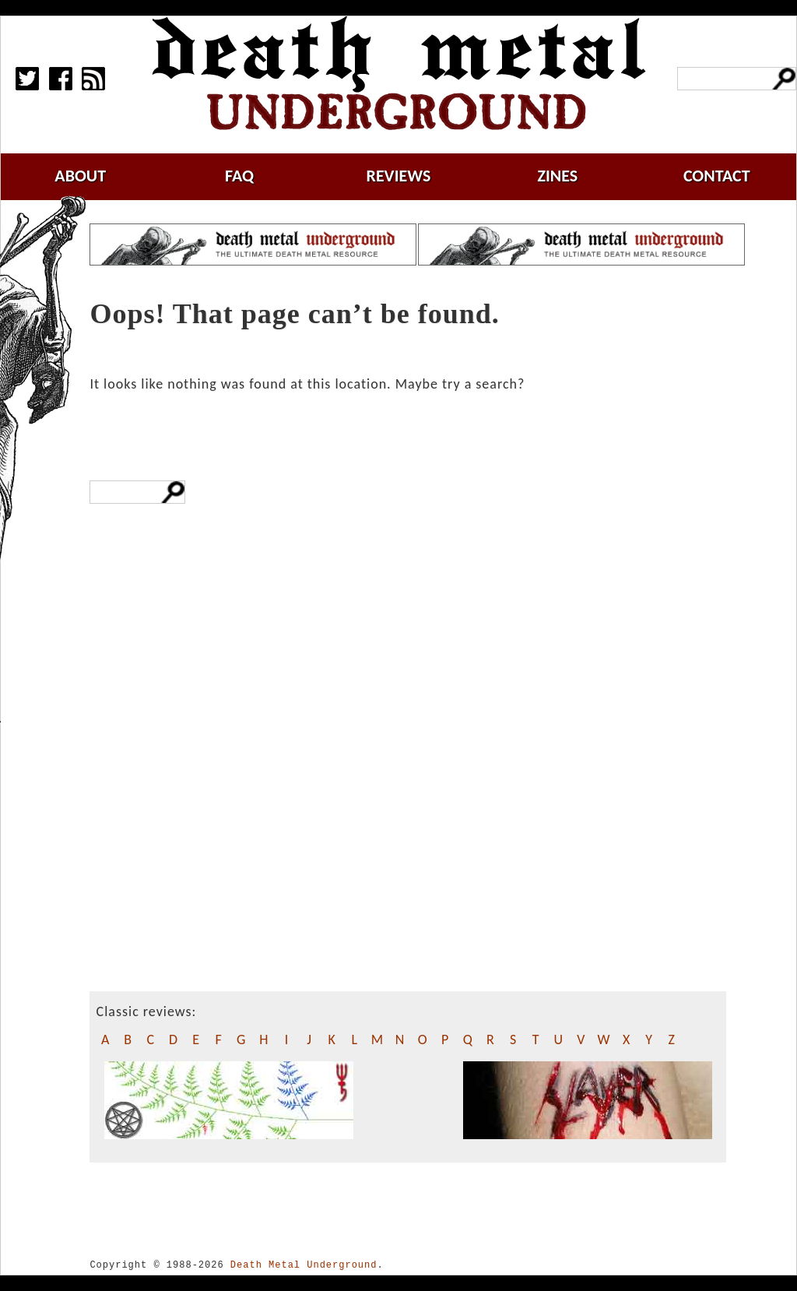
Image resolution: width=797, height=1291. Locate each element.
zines (557, 175)
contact (716, 175)
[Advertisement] (161, 821)
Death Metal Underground (303, 1265)
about (80, 175)
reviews (399, 175)
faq (239, 175)
